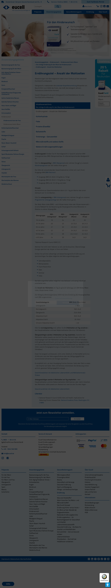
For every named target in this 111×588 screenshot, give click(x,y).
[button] (43, 303)
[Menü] (108, 574)
